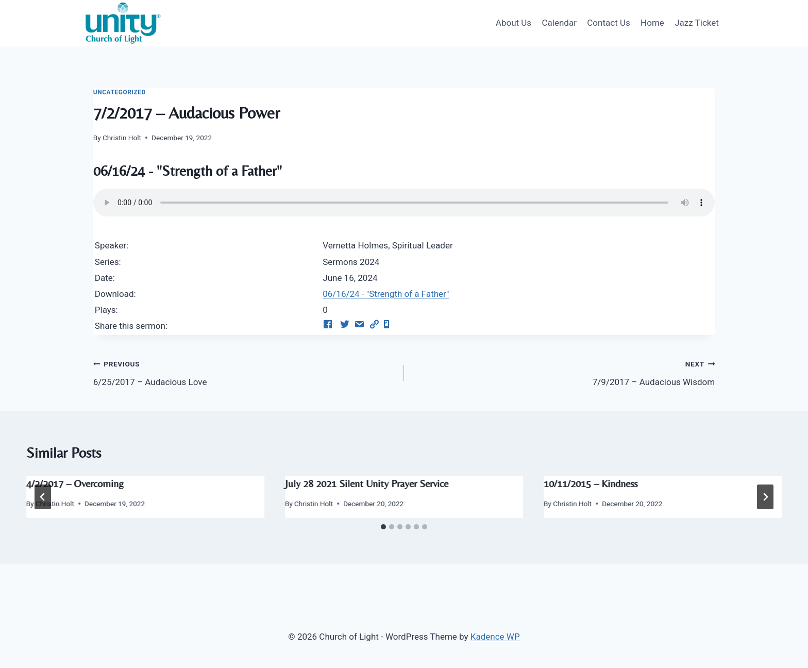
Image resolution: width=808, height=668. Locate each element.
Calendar (559, 23)
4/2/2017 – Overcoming (75, 483)
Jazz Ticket (697, 23)
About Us (513, 23)
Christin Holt (122, 137)
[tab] (383, 526)
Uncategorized (119, 92)
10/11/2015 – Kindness (590, 483)
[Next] (765, 497)
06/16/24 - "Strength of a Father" (386, 294)
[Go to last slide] (43, 497)
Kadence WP (495, 636)
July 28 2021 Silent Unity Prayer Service (366, 483)
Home (652, 23)
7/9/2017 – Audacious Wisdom (564, 372)
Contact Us (608, 23)
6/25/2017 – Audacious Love (244, 372)
